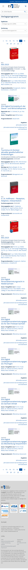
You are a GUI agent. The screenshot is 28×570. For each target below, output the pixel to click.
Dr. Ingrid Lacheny (13, 208)
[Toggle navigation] (3, 6)
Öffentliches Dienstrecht (19, 294)
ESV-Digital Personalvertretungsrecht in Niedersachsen (12, 281)
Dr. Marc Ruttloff (21, 77)
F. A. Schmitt (13, 111)
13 (6, 41)
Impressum (4, 547)
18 (24, 41)
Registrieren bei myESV (20, 1)
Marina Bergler (13, 167)
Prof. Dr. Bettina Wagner (13, 210)
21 (14, 44)
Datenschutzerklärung (6, 541)
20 (11, 44)
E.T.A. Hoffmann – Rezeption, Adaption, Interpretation (13, 199)
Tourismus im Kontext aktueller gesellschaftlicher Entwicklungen (12, 152)
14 (10, 41)
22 (18, 44)
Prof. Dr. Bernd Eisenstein (12, 163)
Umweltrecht (13, 90)
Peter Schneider (9, 330)
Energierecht (16, 88)
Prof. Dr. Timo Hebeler (14, 288)
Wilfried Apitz (19, 115)
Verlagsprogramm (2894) (14, 24)
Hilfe (2, 539)
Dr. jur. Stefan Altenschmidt (18, 81)
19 (7, 44)
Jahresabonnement (21, 125)
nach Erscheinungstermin (14, 30)
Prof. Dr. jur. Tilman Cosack (8, 77)
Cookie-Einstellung (5, 543)
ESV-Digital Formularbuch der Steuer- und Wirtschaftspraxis (13, 107)
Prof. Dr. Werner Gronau (15, 169)
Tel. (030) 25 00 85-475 (21, 543)
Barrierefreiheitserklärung (7, 546)
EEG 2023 (5, 64)
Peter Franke (20, 82)
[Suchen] (12, 11)
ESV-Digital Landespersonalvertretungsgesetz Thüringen (14, 361)
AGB (2, 544)
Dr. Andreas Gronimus (11, 328)
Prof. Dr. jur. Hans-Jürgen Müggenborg (16, 75)
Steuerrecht (16, 118)
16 (17, 41)
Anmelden (12, 1)
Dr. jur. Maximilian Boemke (8, 82)
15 (13, 41)
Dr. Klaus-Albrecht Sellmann (13, 290)
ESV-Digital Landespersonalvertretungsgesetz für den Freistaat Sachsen (14, 321)
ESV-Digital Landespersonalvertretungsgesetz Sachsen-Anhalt (14, 401)
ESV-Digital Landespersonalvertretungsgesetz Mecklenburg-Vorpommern (14, 441)
